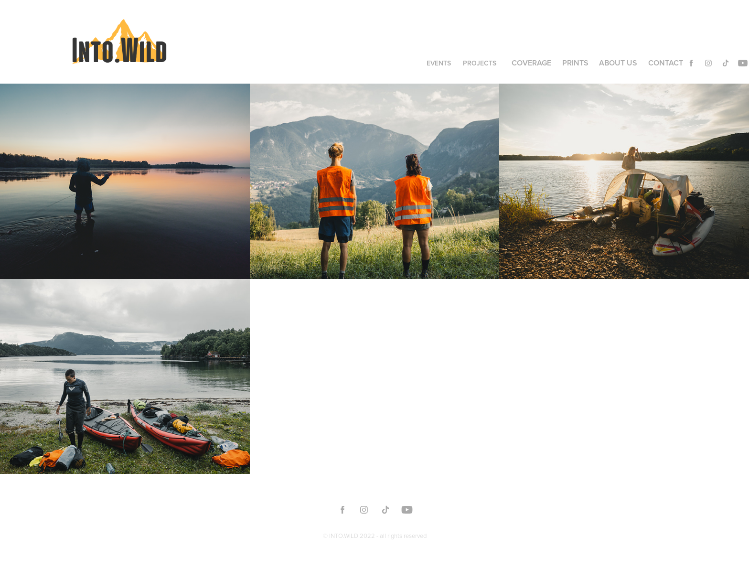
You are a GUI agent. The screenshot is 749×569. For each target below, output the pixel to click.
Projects (479, 63)
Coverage (531, 62)
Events (439, 63)
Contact (665, 62)
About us (618, 62)
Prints (575, 62)
